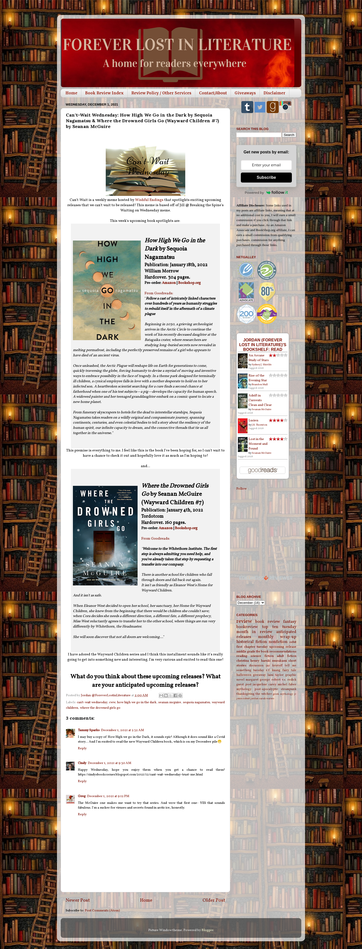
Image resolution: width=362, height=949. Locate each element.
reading (241, 656)
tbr (258, 651)
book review (267, 622)
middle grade (245, 651)
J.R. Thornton (259, 425)
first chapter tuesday (252, 646)
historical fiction (251, 642)
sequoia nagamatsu (196, 702)
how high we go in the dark (136, 702)
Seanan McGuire (261, 409)
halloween (243, 675)
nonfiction (278, 642)
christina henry (247, 660)
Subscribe (266, 177)
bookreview (247, 627)
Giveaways (245, 93)
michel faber (287, 684)
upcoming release (283, 646)
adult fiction (286, 656)
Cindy (82, 763)
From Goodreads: (159, 293)
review (244, 621)
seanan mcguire (169, 702)
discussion (256, 665)
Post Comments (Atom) (102, 910)
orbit (292, 642)
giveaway (259, 675)
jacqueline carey (264, 684)
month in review (254, 632)
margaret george (258, 680)
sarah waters (266, 698)
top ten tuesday (279, 627)
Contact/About (213, 93)
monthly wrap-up (277, 637)
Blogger (207, 930)
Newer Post (78, 900)
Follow (241, 488)
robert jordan (251, 698)
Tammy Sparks (89, 730)
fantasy (289, 622)
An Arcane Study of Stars (259, 358)
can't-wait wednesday (92, 702)
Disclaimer (274, 93)
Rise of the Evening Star (258, 378)
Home (71, 93)
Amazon (169, 283)
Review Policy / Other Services (161, 93)
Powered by (266, 192)
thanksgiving (245, 694)
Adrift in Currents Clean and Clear (260, 400)
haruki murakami (274, 660)
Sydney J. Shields (261, 364)
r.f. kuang (273, 670)
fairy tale (289, 670)
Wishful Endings (149, 200)
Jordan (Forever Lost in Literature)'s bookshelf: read (262, 345)
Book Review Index (104, 93)
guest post (244, 684)
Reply (82, 748)
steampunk (288, 689)
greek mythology (283, 694)
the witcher (264, 694)
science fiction (262, 656)
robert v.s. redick (283, 680)
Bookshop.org (189, 283)
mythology (244, 689)
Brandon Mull (260, 384)
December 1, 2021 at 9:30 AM (109, 763)
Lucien (253, 420)
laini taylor (275, 675)
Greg (82, 796)
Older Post (214, 900)
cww (112, 702)
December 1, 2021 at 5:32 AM (122, 730)
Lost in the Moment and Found (258, 444)
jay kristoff (274, 665)
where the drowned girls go (100, 707)
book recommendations (278, 651)
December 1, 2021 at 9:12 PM (108, 796)
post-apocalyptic (266, 689)
